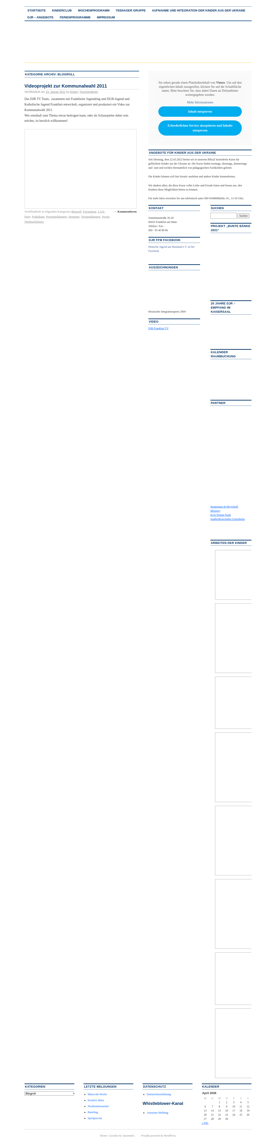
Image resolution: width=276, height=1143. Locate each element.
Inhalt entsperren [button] (200, 111)
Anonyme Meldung (157, 1112)
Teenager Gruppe (131, 10)
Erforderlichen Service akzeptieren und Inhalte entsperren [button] (199, 128)
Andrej (74, 92)
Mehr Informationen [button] (200, 102)
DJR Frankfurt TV (158, 328)
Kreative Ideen (96, 1100)
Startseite (37, 10)
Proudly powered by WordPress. (158, 1135)
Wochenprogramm (93, 10)
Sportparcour (95, 1118)
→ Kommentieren (125, 211)
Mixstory (215, 510)
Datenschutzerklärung (159, 1094)
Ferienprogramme (75, 17)
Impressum (106, 17)
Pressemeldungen (56, 216)
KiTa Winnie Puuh (220, 515)
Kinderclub (62, 10)
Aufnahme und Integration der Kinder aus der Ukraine (198, 10)
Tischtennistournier (98, 1106)
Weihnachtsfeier (34, 221)
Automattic (128, 1135)
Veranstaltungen (90, 216)
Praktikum (38, 216)
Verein (105, 216)
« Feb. (205, 1123)
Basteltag (93, 1112)
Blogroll (76, 211)
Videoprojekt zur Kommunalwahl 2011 (66, 85)
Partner (218, 403)
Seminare (74, 216)
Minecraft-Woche (97, 1094)
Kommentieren (89, 92)
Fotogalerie (89, 211)
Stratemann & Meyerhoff (224, 506)
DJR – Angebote (41, 17)
